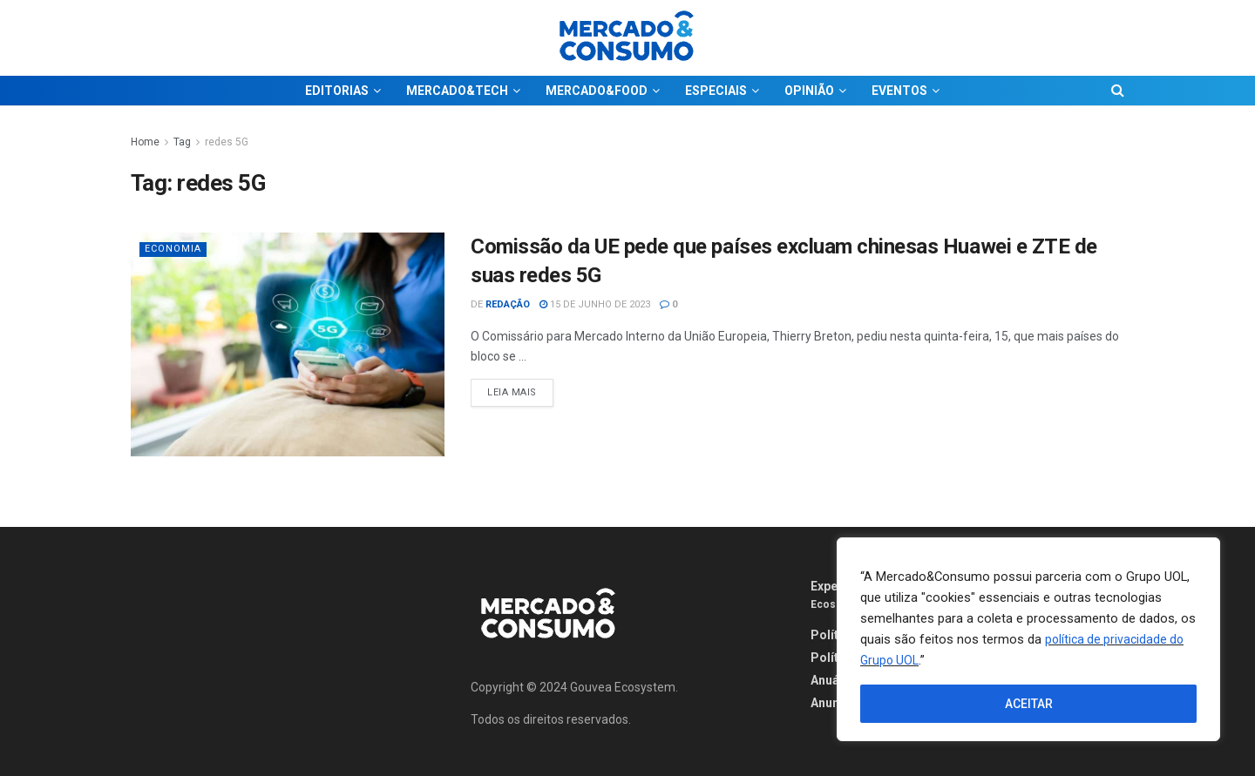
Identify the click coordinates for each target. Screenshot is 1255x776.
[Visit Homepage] (627, 38)
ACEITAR (1029, 704)
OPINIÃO (809, 91)
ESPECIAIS (716, 91)
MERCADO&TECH (457, 91)
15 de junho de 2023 (594, 304)
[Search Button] (1117, 90)
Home (145, 142)
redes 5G (226, 142)
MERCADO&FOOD (597, 91)
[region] (1028, 639)
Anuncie (834, 703)
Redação (507, 304)
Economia (173, 248)
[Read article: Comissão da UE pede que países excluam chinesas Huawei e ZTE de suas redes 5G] (287, 344)
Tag (182, 142)
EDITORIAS (337, 91)
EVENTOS (899, 91)
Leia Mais (520, 388)
